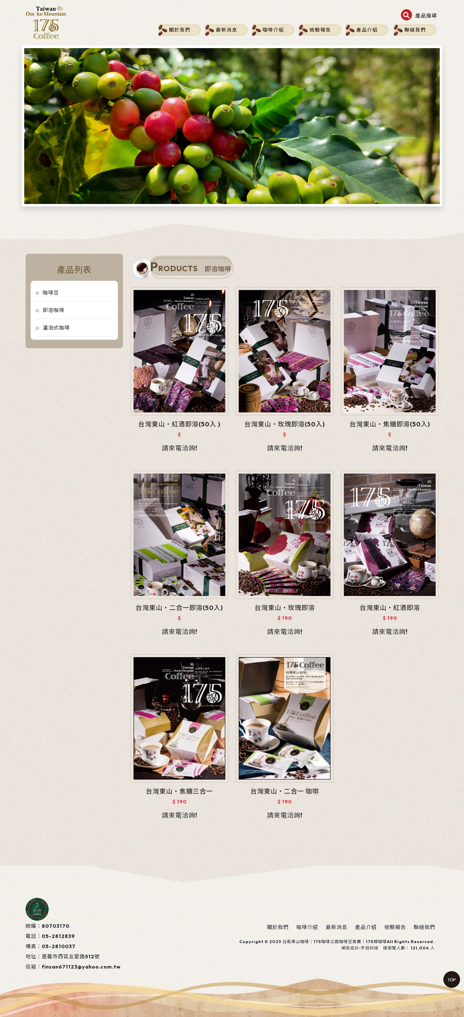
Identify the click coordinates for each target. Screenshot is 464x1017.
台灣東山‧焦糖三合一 (179, 791)
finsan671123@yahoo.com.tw (81, 966)
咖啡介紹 (273, 30)
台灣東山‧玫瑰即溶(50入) (284, 424)
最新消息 (226, 30)
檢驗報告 (320, 30)
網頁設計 (350, 947)
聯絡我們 (415, 30)
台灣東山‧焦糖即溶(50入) (390, 424)
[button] (419, 15)
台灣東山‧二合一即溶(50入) (179, 608)
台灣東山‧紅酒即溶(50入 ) (179, 424)
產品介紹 (367, 30)
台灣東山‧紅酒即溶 (390, 608)
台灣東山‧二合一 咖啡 (284, 791)
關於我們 (180, 30)
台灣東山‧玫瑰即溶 (285, 608)
